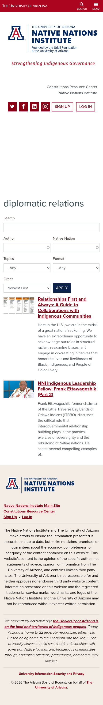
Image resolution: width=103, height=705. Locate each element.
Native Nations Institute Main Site (32, 505)
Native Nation (64, 238)
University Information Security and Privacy (51, 674)
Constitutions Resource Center (72, 87)
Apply (62, 288)
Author (9, 238)
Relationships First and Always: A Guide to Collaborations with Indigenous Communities (64, 307)
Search (9, 218)
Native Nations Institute (77, 93)
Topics (9, 258)
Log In (85, 106)
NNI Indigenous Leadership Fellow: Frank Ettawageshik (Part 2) (67, 389)
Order (8, 279)
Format (58, 258)
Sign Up (62, 106)
